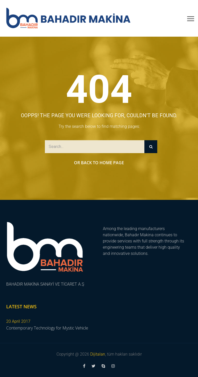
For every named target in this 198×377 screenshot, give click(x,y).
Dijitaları (97, 354)
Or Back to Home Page (99, 163)
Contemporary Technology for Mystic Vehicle (47, 328)
